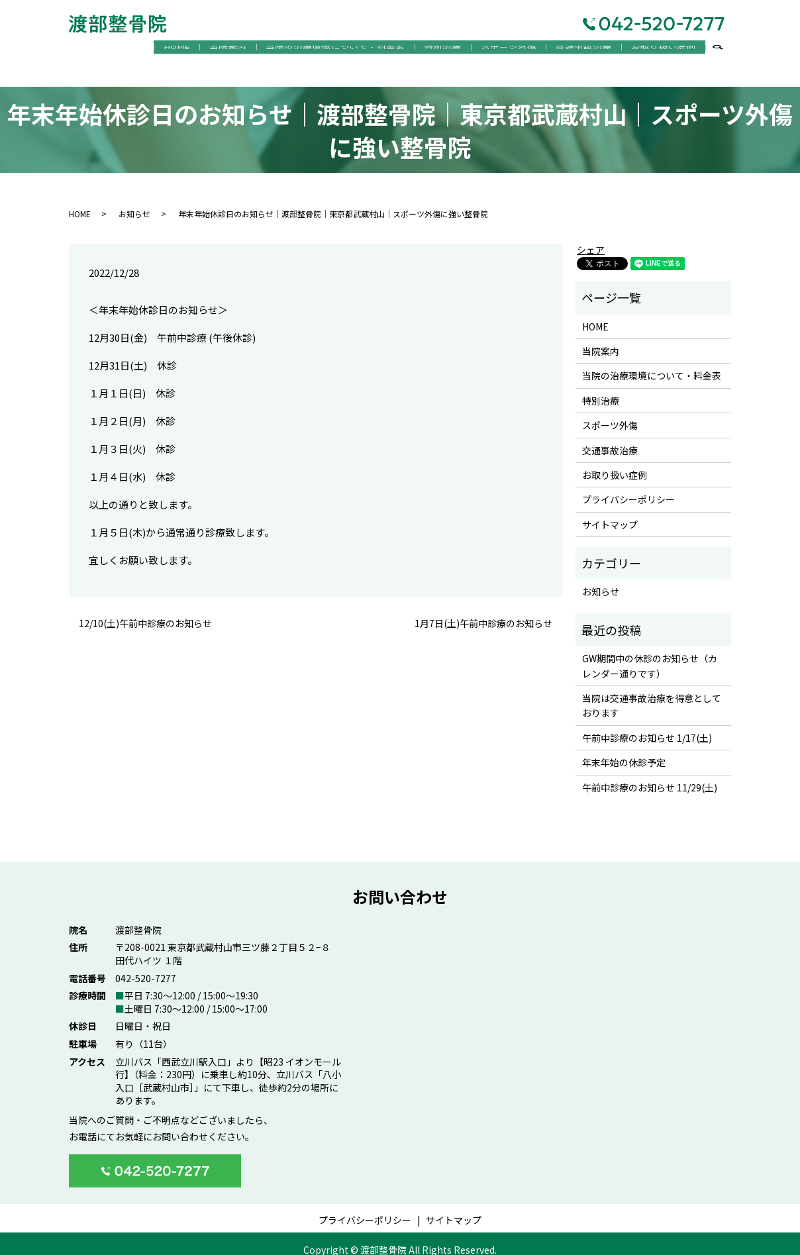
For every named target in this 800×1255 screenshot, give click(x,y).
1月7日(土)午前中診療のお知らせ (483, 611)
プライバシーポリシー (628, 488)
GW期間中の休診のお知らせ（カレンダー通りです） (649, 654)
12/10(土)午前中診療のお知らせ (145, 611)
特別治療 (419, 49)
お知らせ (134, 201)
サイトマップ (610, 512)
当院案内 (191, 49)
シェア (591, 238)
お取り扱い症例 (659, 49)
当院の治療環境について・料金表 (305, 49)
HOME (134, 49)
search (724, 50)
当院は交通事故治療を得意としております (651, 693)
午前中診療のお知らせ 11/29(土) (649, 775)
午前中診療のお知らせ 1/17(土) (647, 725)
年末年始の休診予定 (624, 751)
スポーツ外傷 (492, 49)
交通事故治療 (573, 49)
